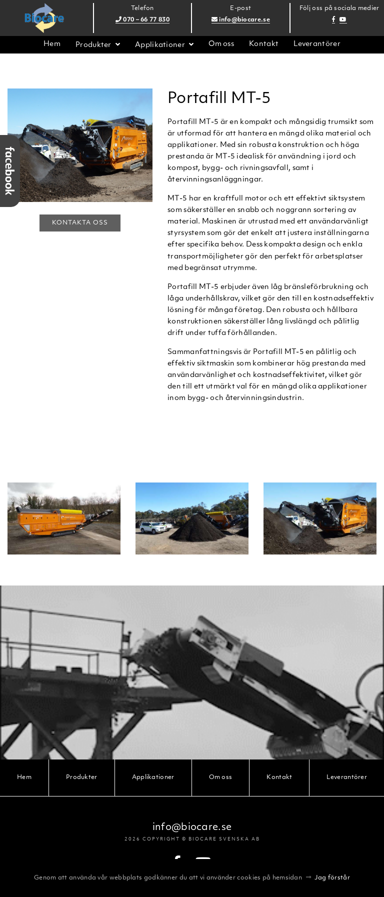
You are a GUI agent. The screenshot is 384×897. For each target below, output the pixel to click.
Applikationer (160, 45)
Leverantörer (317, 44)
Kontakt (263, 44)
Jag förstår (332, 878)
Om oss (221, 44)
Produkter (94, 45)
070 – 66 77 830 (143, 20)
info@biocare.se (241, 20)
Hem (52, 44)
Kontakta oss (80, 223)
